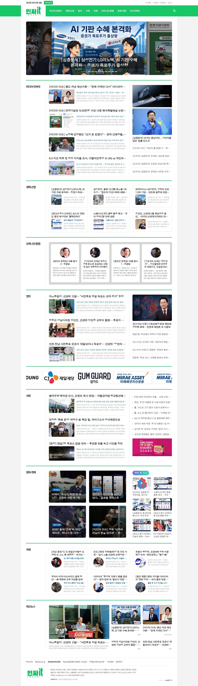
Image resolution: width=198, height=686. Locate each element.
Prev (34, 48)
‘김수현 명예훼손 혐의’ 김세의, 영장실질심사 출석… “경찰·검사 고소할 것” (153, 434)
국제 (96, 12)
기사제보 (148, 3)
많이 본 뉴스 (140, 472)
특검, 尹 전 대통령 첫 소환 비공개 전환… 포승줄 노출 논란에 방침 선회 (153, 402)
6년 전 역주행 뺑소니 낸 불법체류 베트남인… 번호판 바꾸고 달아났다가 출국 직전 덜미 (153, 418)
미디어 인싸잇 (56, 12)
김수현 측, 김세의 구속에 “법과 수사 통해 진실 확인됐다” (153, 429)
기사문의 (155, 3)
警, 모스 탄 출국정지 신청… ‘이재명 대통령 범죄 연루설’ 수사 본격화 (153, 412)
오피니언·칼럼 (107, 12)
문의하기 (119, 662)
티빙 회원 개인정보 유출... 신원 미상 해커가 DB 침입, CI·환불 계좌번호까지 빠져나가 (153, 396)
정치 (80, 12)
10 (116, 71)
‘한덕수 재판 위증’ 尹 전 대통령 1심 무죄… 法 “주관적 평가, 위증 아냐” (153, 423)
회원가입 (163, 3)
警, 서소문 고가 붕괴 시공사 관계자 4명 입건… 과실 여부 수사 (153, 407)
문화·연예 (122, 12)
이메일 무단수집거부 (96, 662)
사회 (88, 12)
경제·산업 (70, 12)
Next (163, 48)
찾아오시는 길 (40, 662)
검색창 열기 (174, 11)
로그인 (170, 3)
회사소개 (48, 3)
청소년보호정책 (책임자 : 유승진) (75, 662)
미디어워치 (135, 12)
